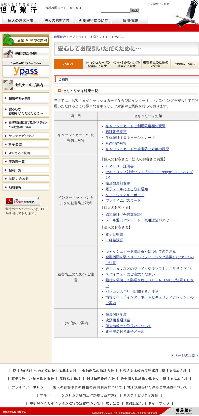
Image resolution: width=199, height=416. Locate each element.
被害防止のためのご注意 (155, 64)
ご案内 (68, 64)
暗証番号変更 (116, 132)
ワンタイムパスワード (123, 200)
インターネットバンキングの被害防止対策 (126, 64)
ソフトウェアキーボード (125, 195)
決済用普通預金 (118, 320)
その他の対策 (116, 143)
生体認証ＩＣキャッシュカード (130, 138)
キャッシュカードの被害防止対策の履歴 (137, 149)
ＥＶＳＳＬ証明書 (120, 166)
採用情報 (130, 20)
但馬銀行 (19, 8)
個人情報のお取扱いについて (128, 326)
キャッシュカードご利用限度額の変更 (135, 126)
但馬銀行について (93, 20)
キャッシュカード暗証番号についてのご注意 (141, 251)
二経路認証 (114, 240)
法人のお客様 (57, 20)
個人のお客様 (20, 20)
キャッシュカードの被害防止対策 (97, 64)
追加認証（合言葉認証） (125, 215)
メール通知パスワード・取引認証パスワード (141, 220)
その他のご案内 (184, 64)
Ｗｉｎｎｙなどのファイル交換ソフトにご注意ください (150, 269)
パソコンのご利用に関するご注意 (132, 292)
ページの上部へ (186, 355)
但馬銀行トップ (64, 37)
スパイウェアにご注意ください (130, 274)
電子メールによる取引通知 (127, 189)
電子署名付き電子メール (125, 331)
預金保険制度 (116, 314)
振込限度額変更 (118, 183)
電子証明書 (114, 234)
